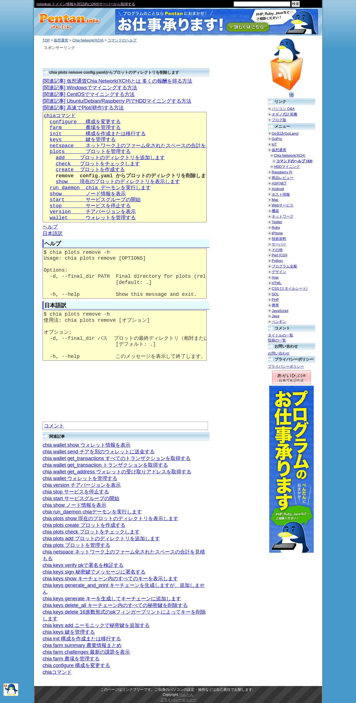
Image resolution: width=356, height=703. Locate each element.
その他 (277, 250)
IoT (274, 144)
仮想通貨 (61, 40)
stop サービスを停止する (90, 206)
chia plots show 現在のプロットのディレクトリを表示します (110, 518)
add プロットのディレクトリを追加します (110, 157)
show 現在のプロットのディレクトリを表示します (118, 181)
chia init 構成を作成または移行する (82, 638)
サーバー (279, 244)
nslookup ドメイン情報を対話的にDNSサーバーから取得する (85, 4)
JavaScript (280, 311)
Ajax (275, 277)
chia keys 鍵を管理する (69, 632)
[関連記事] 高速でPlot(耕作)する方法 (83, 107)
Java (275, 316)
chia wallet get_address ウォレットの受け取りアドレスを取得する (117, 472)
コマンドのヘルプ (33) (294, 161)
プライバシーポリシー (286, 366)
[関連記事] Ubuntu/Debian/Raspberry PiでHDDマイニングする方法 (117, 101)
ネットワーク (282, 216)
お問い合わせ (279, 353)
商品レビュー (282, 178)
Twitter (277, 222)
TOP (46, 40)
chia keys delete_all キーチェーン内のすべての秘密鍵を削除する (115, 605)
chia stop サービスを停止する (76, 492)
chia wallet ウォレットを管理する (80, 478)
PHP (275, 300)
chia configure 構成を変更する (76, 665)
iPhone (277, 233)
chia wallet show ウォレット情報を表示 (86, 445)
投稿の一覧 (277, 340)
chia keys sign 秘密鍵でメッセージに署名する (94, 572)
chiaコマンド (60, 115)
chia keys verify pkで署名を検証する (83, 565)
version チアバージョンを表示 (93, 211)
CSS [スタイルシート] (289, 288)
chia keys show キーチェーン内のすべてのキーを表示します (110, 578)
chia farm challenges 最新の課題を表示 (86, 652)
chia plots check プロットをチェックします (91, 532)
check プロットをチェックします (98, 164)
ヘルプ (50, 227)
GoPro (277, 139)
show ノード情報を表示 (88, 194)
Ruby (276, 227)
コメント (54, 426)
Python (277, 261)
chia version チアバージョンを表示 (82, 485)
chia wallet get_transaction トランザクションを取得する (105, 465)
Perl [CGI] (279, 255)
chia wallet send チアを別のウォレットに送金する (99, 451)
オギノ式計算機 (284, 114)
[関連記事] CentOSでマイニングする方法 (89, 94)
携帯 (275, 305)
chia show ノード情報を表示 (74, 505)
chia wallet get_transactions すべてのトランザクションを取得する (117, 458)
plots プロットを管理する (90, 151)
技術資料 (279, 239)
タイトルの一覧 (280, 335)
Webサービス (282, 205)
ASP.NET (279, 183)
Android (278, 189)
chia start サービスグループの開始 (81, 498)
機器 (275, 211)
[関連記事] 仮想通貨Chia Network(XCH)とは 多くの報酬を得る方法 (117, 81)
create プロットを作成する (90, 169)
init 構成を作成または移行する (98, 134)
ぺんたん (186, 694)
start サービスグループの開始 (95, 199)
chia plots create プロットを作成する (84, 525)
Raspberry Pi (282, 172)
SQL (275, 294)
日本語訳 (53, 233)
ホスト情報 (281, 194)
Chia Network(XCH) (87, 40)
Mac (275, 200)
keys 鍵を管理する (83, 139)
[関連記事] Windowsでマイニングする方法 (90, 87)
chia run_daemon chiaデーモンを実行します (92, 512)
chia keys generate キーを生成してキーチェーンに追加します (112, 598)
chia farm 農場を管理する (71, 659)
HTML (276, 283)
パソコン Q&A (283, 109)
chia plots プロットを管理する (76, 545)
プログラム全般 (284, 266)
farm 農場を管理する (85, 127)
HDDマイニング (287, 166)
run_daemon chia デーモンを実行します (100, 188)
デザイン (279, 272)
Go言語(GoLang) (285, 133)
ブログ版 (279, 120)
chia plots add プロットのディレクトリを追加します (101, 538)
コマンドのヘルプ (122, 40)
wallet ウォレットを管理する (93, 218)
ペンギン (279, 321)
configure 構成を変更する (85, 122)
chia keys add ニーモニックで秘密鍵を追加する (96, 625)
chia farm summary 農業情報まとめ (82, 645)
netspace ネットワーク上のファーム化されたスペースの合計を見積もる (138, 145)
